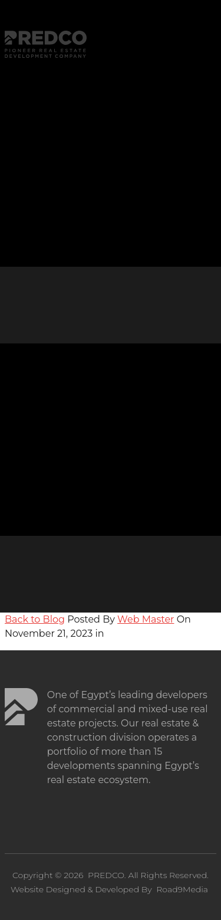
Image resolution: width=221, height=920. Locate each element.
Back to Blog (35, 619)
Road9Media (182, 889)
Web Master (145, 619)
